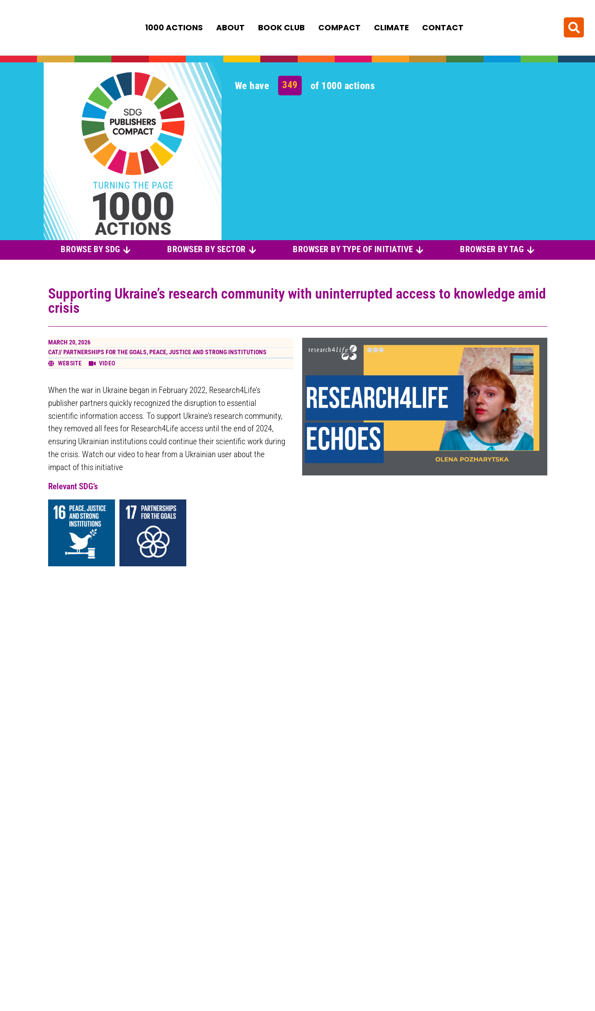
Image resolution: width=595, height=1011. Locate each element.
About (230, 27)
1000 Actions (174, 27)
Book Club (281, 27)
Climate (391, 27)
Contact (443, 27)
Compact (339, 27)
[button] (574, 27)
